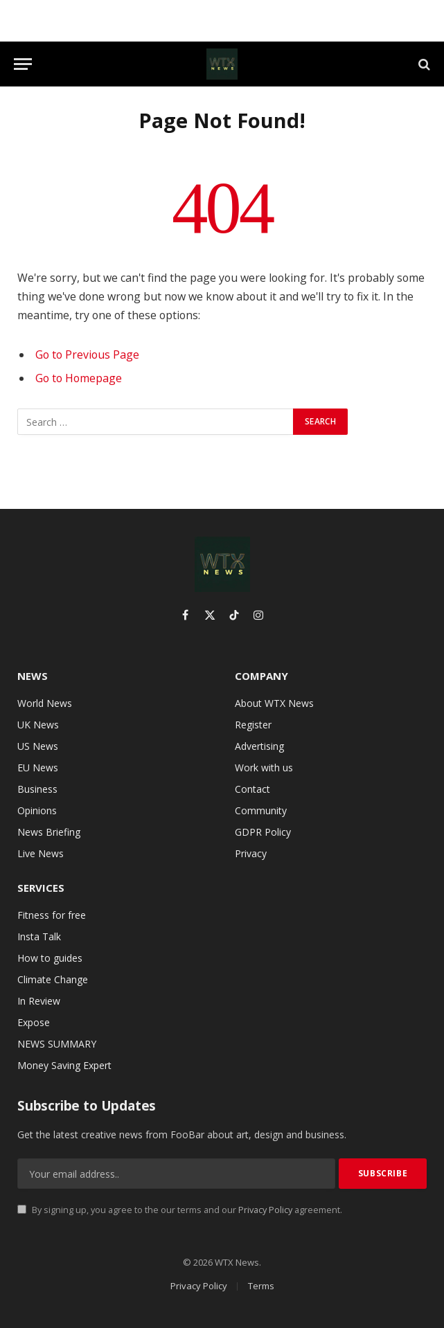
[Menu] (23, 64)
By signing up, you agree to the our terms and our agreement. (179, 1210)
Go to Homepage (78, 378)
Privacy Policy (265, 1210)
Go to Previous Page (87, 354)
